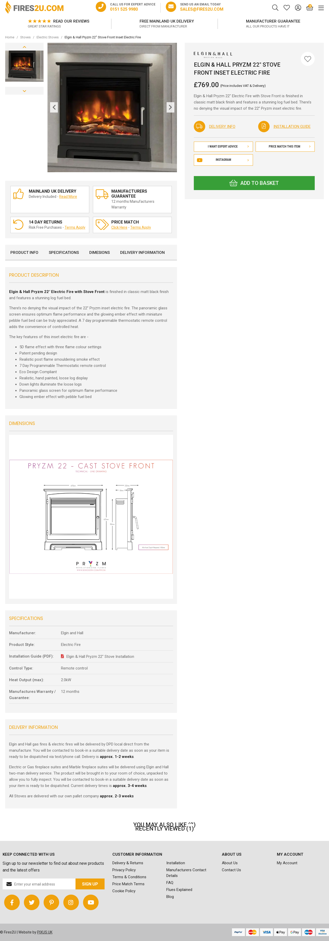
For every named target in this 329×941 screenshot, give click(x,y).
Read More (68, 196)
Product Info (24, 252)
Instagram (223, 160)
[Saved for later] (284, 8)
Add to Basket (254, 183)
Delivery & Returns (127, 863)
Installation (175, 863)
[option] (58, 24)
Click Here (119, 227)
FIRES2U (34, 8)
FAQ (169, 882)
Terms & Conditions (129, 877)
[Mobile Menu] (318, 7)
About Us (230, 863)
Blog (170, 896)
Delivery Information (142, 252)
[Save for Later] (308, 59)
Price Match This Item (290, 147)
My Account (287, 863)
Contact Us (231, 870)
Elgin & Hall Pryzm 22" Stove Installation (100, 656)
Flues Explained (179, 889)
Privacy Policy (124, 870)
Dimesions (99, 252)
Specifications (64, 252)
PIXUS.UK (44, 932)
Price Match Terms (128, 884)
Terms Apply (75, 227)
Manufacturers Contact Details (186, 873)
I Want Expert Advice (228, 147)
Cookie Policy (123, 891)
